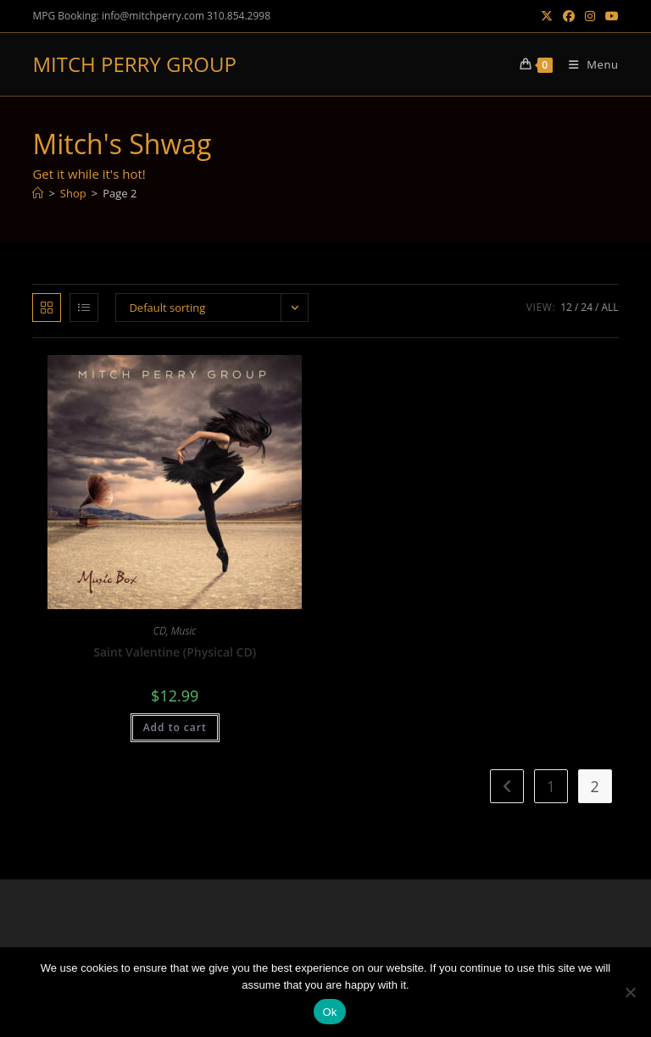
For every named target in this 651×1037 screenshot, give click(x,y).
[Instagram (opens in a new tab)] (590, 16)
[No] (629, 992)
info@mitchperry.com (153, 15)
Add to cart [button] (175, 727)
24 (587, 307)
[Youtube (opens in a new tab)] (609, 16)
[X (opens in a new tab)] (547, 16)
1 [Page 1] (551, 786)
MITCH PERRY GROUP (134, 64)
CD (159, 631)
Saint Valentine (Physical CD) (174, 652)
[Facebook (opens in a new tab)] (569, 16)
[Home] (37, 193)
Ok (329, 1012)
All (609, 307)
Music (184, 631)
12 (566, 307)
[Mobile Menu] (587, 64)
